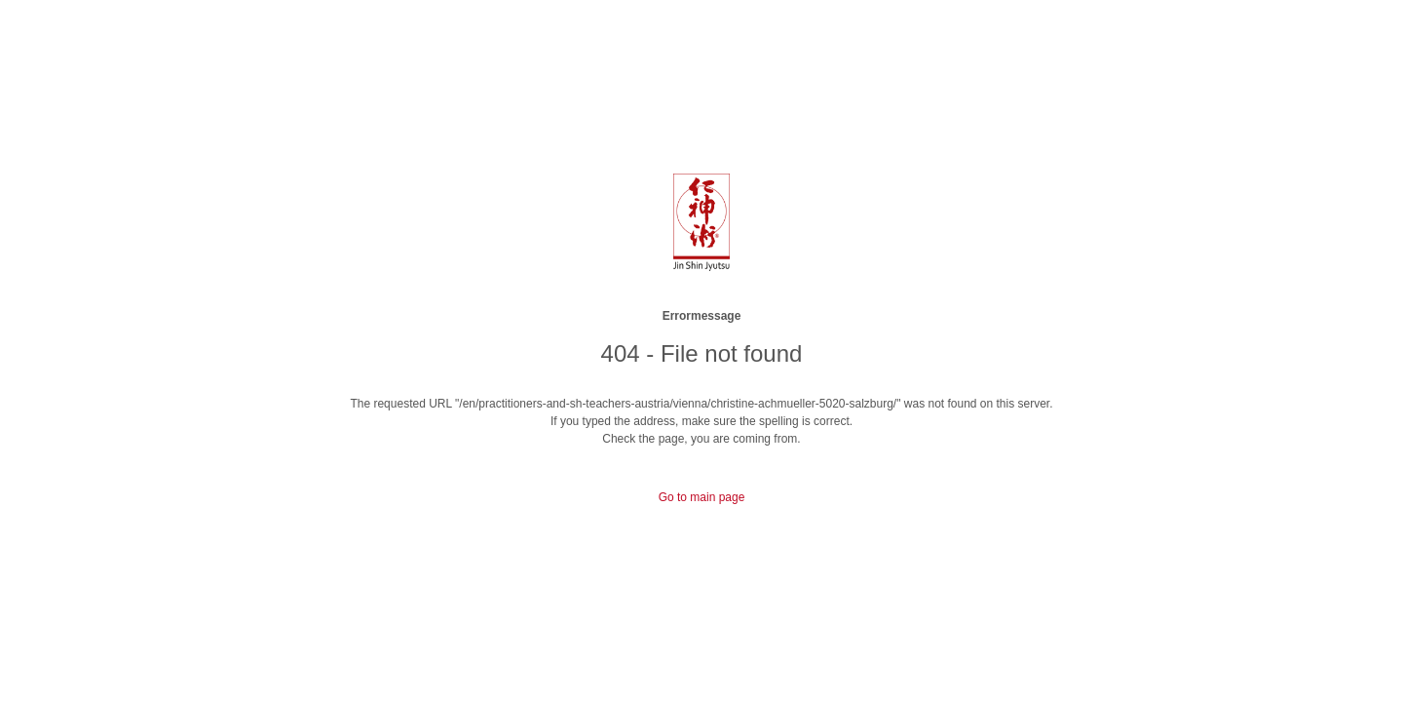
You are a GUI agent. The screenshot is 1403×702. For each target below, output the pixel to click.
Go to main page (702, 497)
